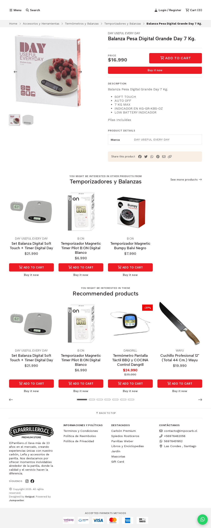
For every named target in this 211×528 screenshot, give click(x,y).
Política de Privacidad (78, 441)
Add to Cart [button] (31, 267)
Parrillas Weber (122, 441)
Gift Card (117, 461)
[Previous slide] (15, 72)
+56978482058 (172, 436)
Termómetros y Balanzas (82, 24)
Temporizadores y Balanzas (122, 24)
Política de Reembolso (79, 436)
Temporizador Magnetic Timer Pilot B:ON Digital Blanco (81, 248)
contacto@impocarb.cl (178, 431)
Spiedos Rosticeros (125, 436)
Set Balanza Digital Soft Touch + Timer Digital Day (31, 246)
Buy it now (155, 71)
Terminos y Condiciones (80, 431)
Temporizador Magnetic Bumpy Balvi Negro (130, 246)
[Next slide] (80, 72)
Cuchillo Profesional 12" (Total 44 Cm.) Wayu (179, 357)
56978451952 (171, 441)
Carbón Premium (123, 431)
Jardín (115, 451)
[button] (170, 157)
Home (13, 24)
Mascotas (118, 456)
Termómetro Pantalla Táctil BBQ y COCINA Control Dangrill (130, 360)
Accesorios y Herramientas (41, 24)
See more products (186, 180)
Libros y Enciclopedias (127, 446)
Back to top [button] (106, 413)
